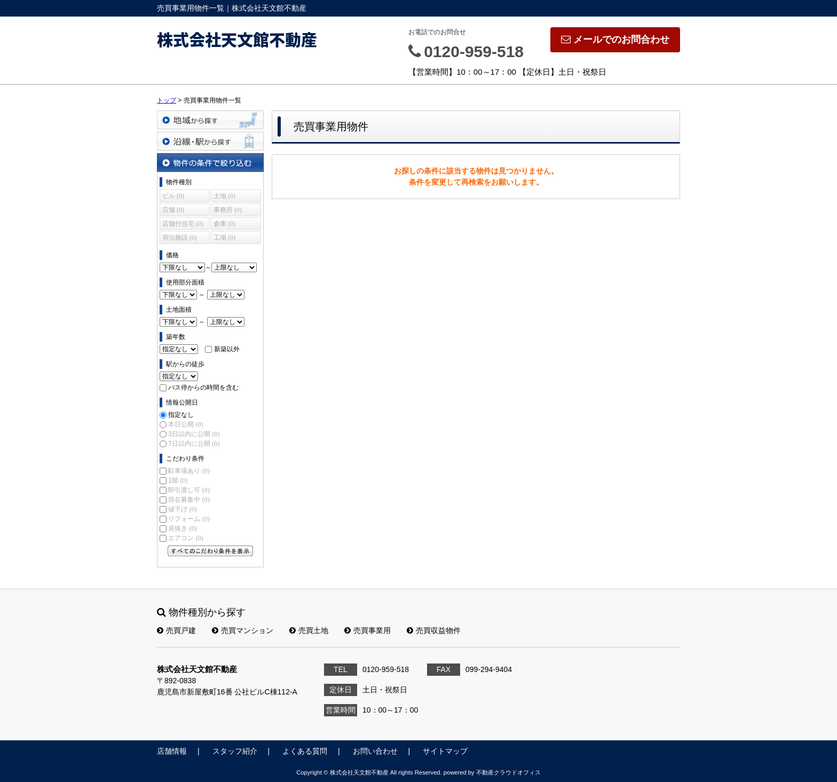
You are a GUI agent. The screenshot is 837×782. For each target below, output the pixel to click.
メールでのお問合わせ (615, 39)
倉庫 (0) (224, 223)
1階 (177, 480)
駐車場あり (188, 471)
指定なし (181, 414)
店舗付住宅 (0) (182, 223)
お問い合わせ (375, 751)
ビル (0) (173, 196)
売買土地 (308, 630)
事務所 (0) (228, 210)
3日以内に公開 (193, 434)
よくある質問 (304, 751)
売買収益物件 (434, 630)
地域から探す (210, 119)
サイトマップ (445, 751)
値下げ (182, 509)
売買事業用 (367, 630)
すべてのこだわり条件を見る (210, 551)
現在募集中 (188, 499)
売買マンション (242, 630)
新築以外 (227, 349)
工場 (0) (224, 237)
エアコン (185, 538)
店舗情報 (172, 751)
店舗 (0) (173, 210)
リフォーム (188, 519)
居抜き (182, 528)
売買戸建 (176, 630)
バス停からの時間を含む (203, 387)
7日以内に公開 (193, 443)
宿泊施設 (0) (179, 237)
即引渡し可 (188, 490)
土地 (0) (224, 196)
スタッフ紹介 (234, 751)
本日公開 (185, 424)
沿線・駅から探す (210, 141)
